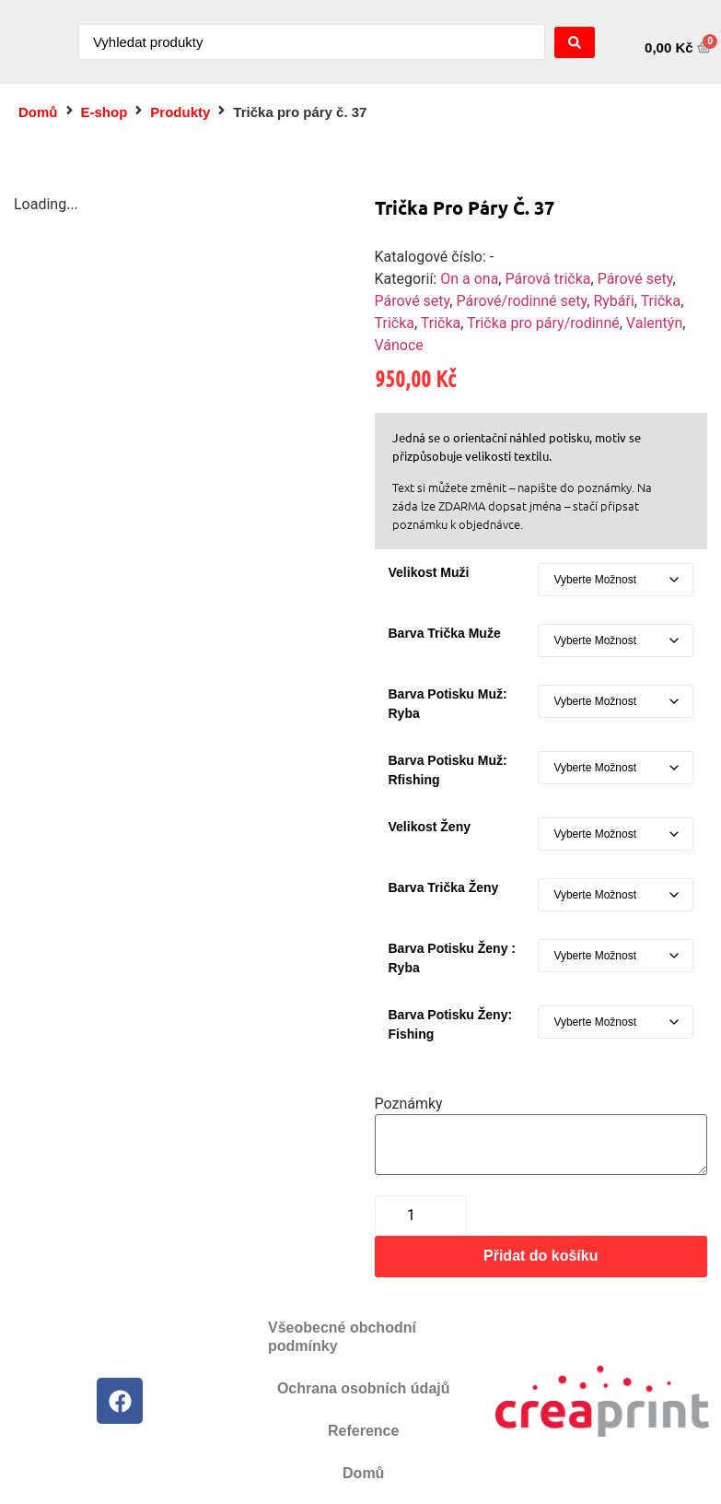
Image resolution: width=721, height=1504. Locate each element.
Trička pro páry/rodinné (543, 323)
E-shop (104, 112)
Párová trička (547, 279)
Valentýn (654, 323)
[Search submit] (574, 42)
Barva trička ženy (444, 887)
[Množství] (421, 1215)
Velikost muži (429, 572)
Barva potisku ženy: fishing (451, 1024)
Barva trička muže (445, 633)
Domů (38, 112)
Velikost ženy (430, 826)
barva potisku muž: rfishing (448, 770)
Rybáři (613, 301)
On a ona (469, 279)
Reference (363, 1431)
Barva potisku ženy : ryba (453, 958)
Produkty (180, 112)
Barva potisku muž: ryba (448, 704)
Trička (660, 301)
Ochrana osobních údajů (363, 1388)
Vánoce (399, 345)
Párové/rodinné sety (521, 301)
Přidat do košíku (540, 1255)
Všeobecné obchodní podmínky (342, 1337)
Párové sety (635, 279)
